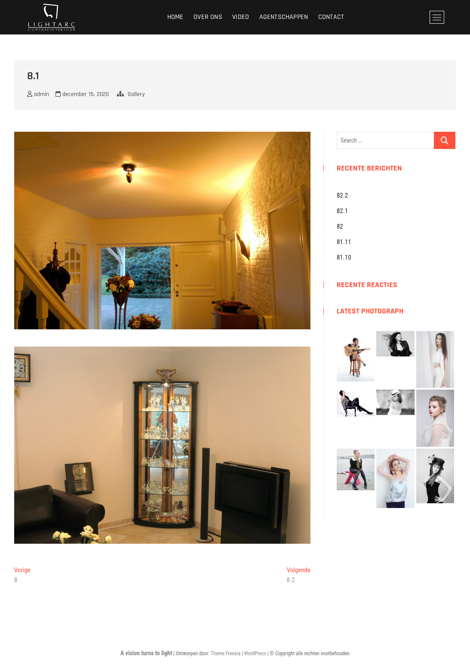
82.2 (342, 195)
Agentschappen (283, 17)
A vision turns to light (146, 653)
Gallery (136, 94)
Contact (331, 17)
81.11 (344, 242)
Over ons (208, 17)
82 (340, 226)
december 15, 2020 (82, 94)
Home (175, 17)
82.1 (342, 211)
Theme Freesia (225, 653)
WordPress (255, 653)
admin (38, 94)
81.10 (344, 257)
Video (240, 17)
